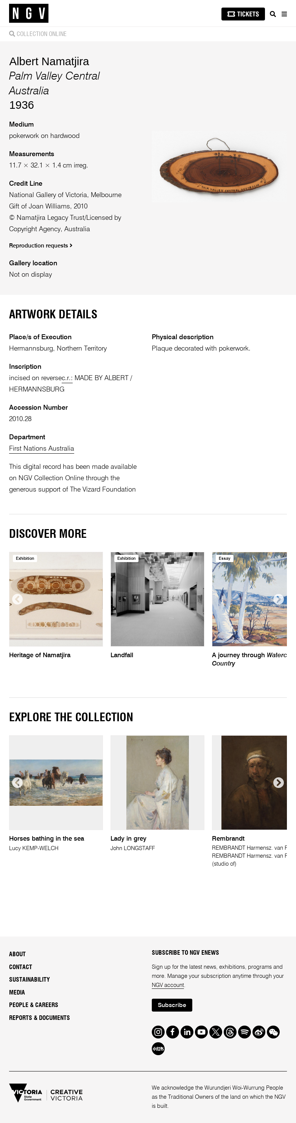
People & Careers (33, 1005)
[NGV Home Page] (28, 13)
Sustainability (29, 980)
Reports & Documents (39, 1018)
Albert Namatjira (49, 61)
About (17, 954)
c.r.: (67, 378)
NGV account (168, 985)
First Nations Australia (41, 448)
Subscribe (172, 1005)
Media (17, 993)
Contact (20, 967)
